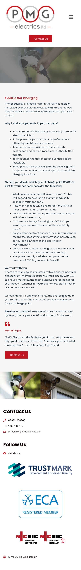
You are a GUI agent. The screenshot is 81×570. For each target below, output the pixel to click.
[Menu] (70, 17)
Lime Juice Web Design (22, 556)
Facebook (14, 453)
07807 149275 (14, 425)
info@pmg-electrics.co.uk (24, 431)
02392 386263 (16, 420)
